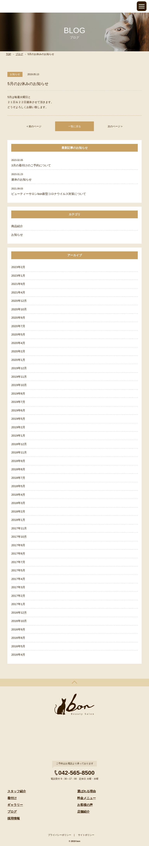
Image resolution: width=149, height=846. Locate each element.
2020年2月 (18, 351)
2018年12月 (19, 444)
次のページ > (115, 126)
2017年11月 (19, 528)
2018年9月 (18, 461)
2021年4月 (18, 292)
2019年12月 (19, 368)
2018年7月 (18, 477)
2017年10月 (19, 536)
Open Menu (141, 6)
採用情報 (13, 818)
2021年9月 (18, 283)
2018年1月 (18, 519)
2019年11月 (19, 376)
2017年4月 (18, 578)
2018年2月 (18, 511)
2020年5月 (18, 334)
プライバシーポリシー (59, 835)
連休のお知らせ (21, 179)
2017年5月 (18, 570)
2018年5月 (18, 486)
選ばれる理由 (86, 791)
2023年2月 (18, 267)
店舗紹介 (83, 811)
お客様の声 (85, 804)
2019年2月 (18, 427)
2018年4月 (18, 494)
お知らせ (17, 234)
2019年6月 (18, 410)
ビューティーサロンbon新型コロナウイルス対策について (48, 193)
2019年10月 (19, 385)
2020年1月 (18, 359)
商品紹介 (17, 226)
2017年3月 (18, 587)
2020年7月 (18, 326)
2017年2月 (18, 595)
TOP (8, 54)
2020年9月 (18, 317)
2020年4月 (18, 343)
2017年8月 (18, 553)
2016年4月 (18, 654)
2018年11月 (19, 452)
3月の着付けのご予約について (31, 165)
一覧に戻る (74, 126)
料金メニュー (86, 798)
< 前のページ (34, 126)
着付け (12, 798)
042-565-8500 (76, 772)
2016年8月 (18, 637)
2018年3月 (18, 503)
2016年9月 (18, 629)
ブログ (19, 54)
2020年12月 (19, 300)
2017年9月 (18, 545)
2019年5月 (18, 418)
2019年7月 (18, 401)
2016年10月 (19, 620)
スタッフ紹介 (16, 791)
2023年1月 (18, 275)
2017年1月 (18, 604)
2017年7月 (18, 562)
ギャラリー (15, 804)
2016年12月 (19, 612)
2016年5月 (18, 646)
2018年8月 (18, 469)
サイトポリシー (86, 835)
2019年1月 (18, 435)
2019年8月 (18, 393)
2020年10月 (19, 309)
